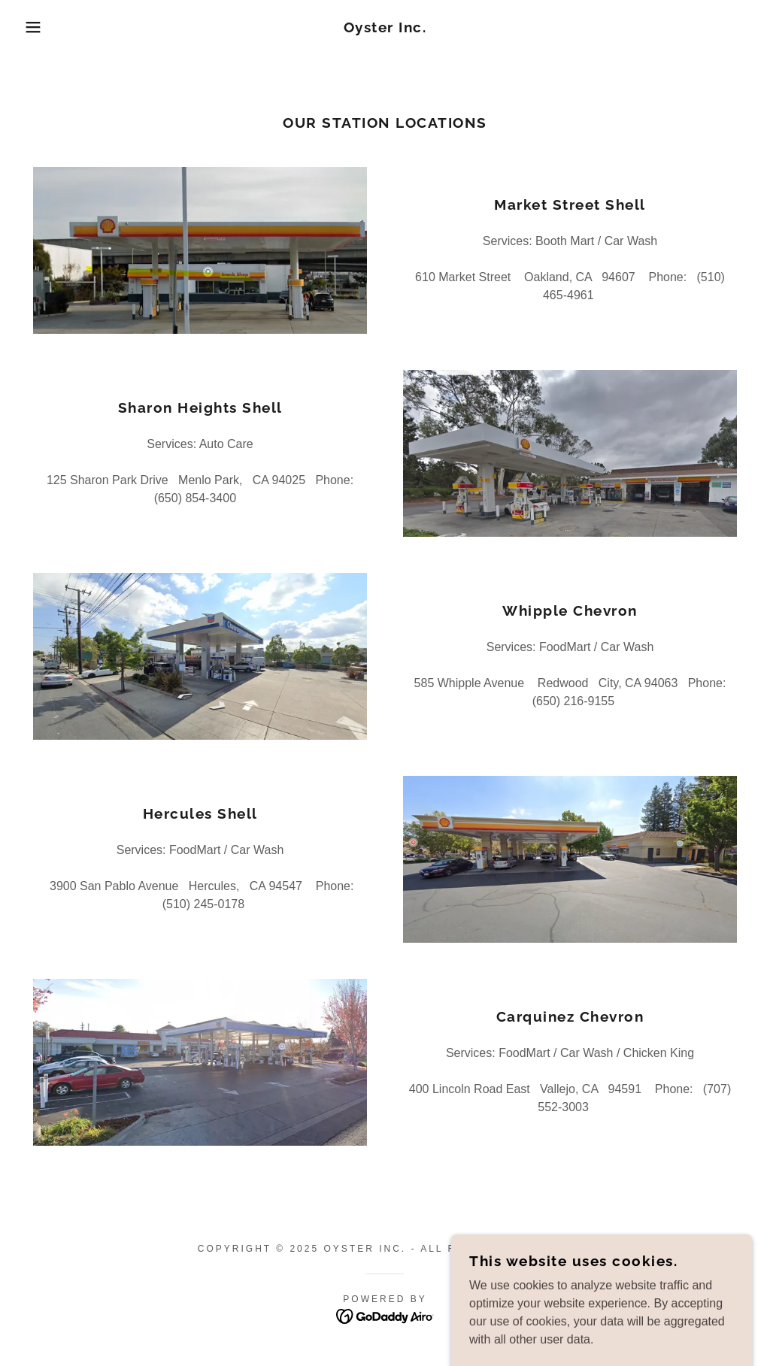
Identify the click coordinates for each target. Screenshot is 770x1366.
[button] (38, 27)
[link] (385, 28)
